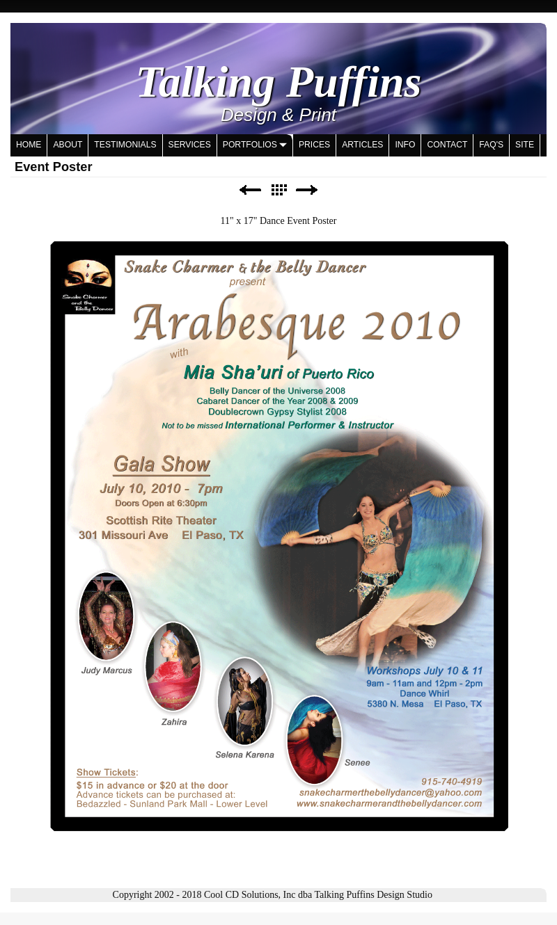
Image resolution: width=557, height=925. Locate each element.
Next (307, 190)
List (278, 190)
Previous (250, 190)
